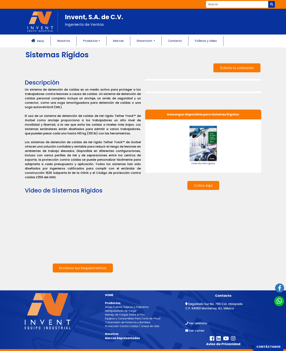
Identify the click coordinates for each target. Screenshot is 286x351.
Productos (113, 303)
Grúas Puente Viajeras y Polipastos (127, 307)
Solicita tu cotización (237, 68)
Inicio (37, 41)
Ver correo (196, 331)
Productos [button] (90, 41)
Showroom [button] (145, 41)
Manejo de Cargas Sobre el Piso (125, 314)
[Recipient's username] (237, 4)
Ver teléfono (198, 323)
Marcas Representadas (122, 338)
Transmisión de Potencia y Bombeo (127, 322)
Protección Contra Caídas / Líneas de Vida (132, 326)
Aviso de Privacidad (223, 344)
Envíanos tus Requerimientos (82, 268)
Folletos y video (206, 41)
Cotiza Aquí (203, 185)
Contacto (175, 41)
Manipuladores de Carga (120, 311)
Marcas (118, 41)
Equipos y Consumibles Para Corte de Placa (132, 318)
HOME (109, 295)
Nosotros (63, 41)
